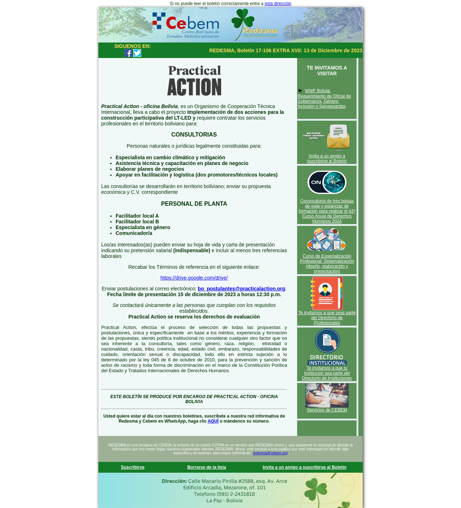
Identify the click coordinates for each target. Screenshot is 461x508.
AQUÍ (213, 421)
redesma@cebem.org (270, 453)
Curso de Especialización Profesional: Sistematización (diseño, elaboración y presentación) (327, 264)
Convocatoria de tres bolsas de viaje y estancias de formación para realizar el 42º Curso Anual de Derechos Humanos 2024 (327, 211)
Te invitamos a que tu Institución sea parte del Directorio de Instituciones (327, 373)
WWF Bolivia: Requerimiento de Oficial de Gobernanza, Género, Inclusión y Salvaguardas (324, 98)
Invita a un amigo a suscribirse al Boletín (327, 158)
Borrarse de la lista (206, 467)
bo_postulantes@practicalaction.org (241, 288)
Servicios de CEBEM (327, 410)
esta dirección (278, 3)
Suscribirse (132, 467)
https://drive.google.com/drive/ (194, 278)
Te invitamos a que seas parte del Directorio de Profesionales (326, 317)
